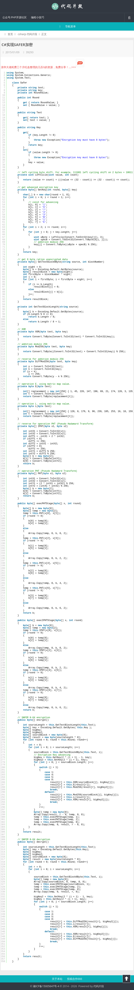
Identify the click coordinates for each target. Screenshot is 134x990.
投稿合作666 (74, 979)
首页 (8, 34)
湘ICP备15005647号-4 (46, 986)
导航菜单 (67, 26)
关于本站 (57, 979)
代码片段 (67, 6)
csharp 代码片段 (27, 34)
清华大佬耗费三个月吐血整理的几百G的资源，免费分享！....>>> (42, 67)
